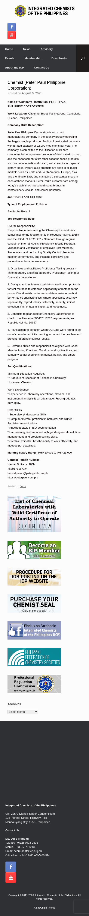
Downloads (59, 58)
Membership (32, 58)
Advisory (47, 49)
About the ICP (14, 67)
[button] (82, 58)
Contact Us (41, 67)
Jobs (23, 486)
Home (9, 49)
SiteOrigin (41, 907)
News (27, 49)
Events (10, 58)
